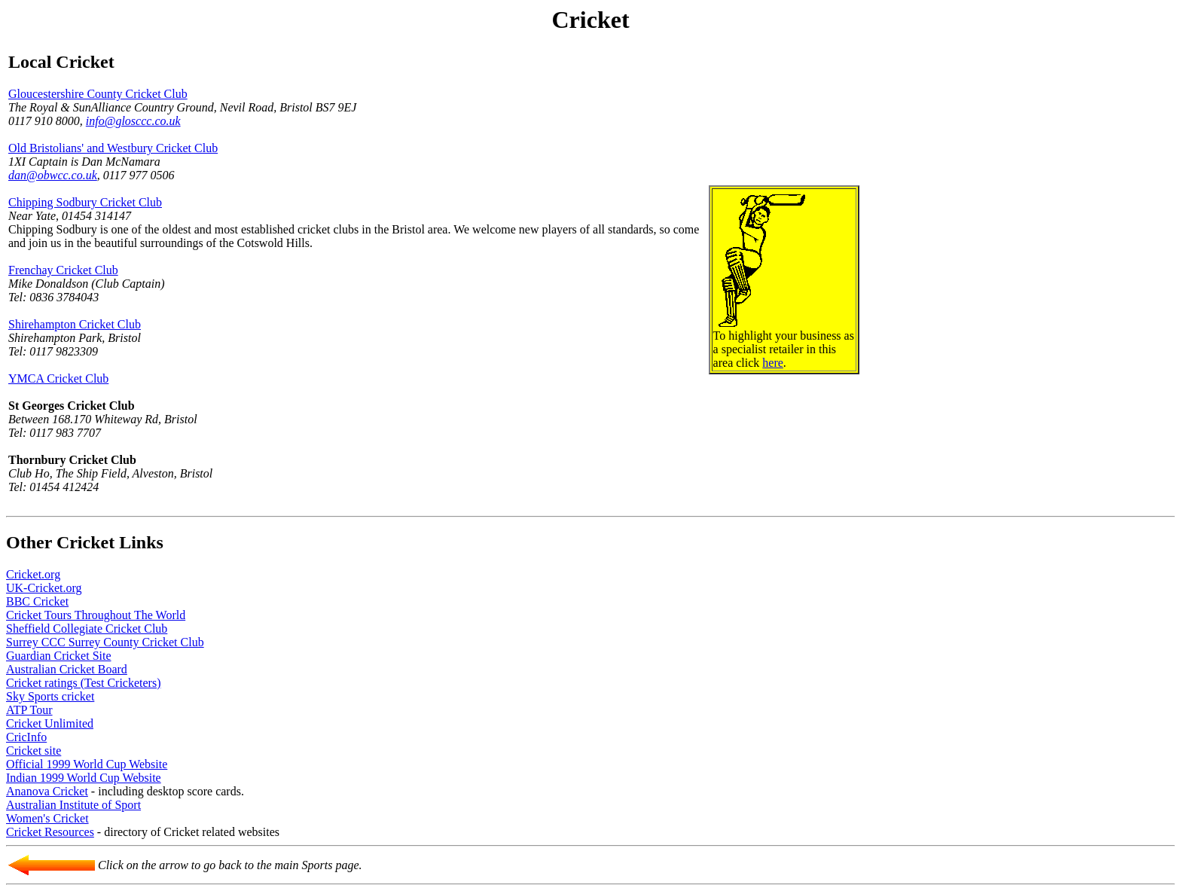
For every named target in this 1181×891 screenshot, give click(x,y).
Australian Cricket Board (66, 669)
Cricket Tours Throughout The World (95, 615)
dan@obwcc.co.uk (52, 175)
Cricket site (33, 750)
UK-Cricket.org (44, 587)
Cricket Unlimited (49, 723)
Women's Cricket (47, 818)
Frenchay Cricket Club (63, 270)
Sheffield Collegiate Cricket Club (86, 628)
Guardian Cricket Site (58, 655)
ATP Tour (29, 709)
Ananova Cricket (47, 791)
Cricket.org (33, 574)
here (772, 362)
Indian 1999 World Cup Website (83, 777)
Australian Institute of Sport (73, 804)
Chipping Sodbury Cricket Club (85, 202)
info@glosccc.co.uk (133, 120)
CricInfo (26, 737)
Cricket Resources (50, 831)
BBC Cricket (37, 601)
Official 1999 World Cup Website (86, 764)
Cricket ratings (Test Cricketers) (83, 682)
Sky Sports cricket (50, 696)
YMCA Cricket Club (58, 378)
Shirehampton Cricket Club (74, 324)
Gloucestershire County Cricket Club (98, 93)
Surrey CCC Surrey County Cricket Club (105, 642)
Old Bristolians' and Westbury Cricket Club (113, 148)
